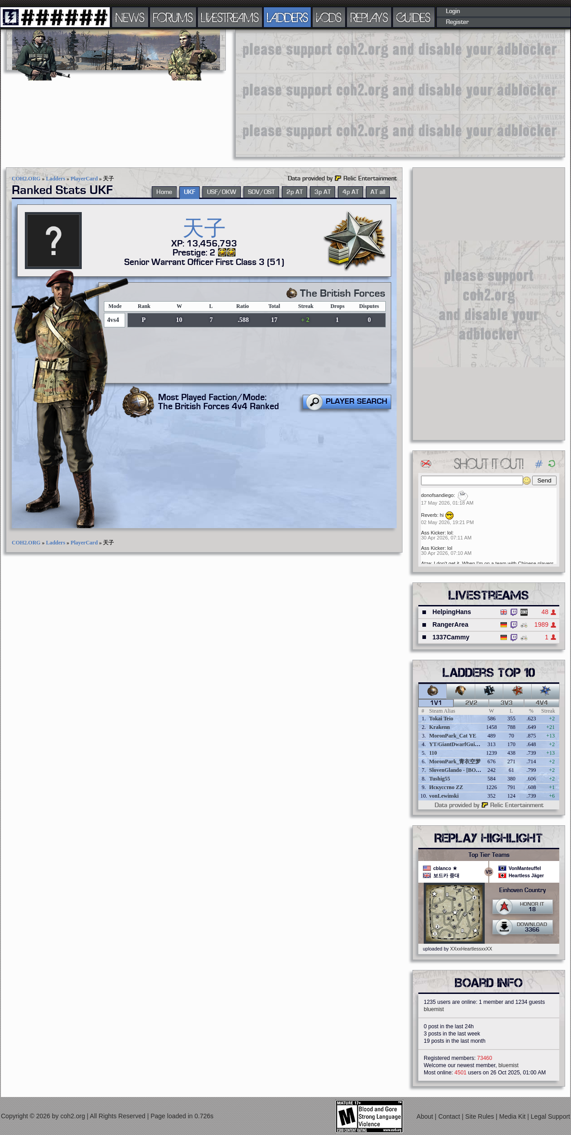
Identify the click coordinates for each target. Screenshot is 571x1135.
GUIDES (414, 17)
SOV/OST (261, 192)
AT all (377, 192)
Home (164, 192)
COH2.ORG (26, 178)
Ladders (56, 178)
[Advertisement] (378, 92)
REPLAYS (369, 17)
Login (453, 11)
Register (457, 22)
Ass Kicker (433, 532)
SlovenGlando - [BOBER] (459, 770)
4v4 (542, 703)
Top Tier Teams (489, 855)
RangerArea (450, 624)
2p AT (294, 192)
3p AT (322, 192)
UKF (189, 192)
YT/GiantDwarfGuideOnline (462, 744)
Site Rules (480, 1116)
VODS (329, 17)
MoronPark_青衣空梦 (455, 761)
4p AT (350, 192)
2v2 (471, 703)
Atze (426, 563)
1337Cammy (450, 637)
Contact (450, 1116)
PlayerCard (84, 178)
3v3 (507, 703)
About (426, 1116)
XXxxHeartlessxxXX (471, 948)
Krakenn (439, 727)
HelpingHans (451, 611)
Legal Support (550, 1116)
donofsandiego (437, 495)
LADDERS (287, 17)
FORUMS (173, 17)
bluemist (434, 1009)
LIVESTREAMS (230, 17)
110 (433, 753)
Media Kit (513, 1116)
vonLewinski (444, 796)
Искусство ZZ (446, 787)
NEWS (130, 17)
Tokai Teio (441, 718)
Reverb (429, 515)
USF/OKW (221, 192)
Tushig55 (439, 779)
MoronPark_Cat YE (452, 736)
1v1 (436, 703)
